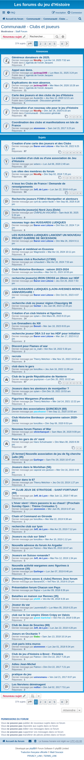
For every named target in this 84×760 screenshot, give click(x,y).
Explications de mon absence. (31, 82)
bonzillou (38, 272)
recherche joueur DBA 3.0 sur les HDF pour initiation (46, 333)
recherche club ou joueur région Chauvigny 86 (42, 303)
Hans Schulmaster (43, 442)
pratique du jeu (21, 674)
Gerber (37, 306)
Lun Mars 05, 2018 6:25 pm (63, 607)
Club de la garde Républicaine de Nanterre (39, 376)
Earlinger (39, 459)
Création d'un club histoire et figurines (37, 313)
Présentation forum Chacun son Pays (36, 587)
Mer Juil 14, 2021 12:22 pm (66, 401)
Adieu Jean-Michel (24, 664)
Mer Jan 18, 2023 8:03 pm (56, 326)
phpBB (32, 748)
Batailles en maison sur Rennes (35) (35, 596)
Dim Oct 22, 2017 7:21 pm (56, 667)
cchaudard (39, 262)
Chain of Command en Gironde (32, 516)
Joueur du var (21, 604)
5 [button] (54, 43)
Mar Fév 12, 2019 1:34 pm (63, 558)
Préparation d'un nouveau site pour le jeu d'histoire (45, 107)
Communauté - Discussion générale (42, 100)
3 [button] (45, 43)
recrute (16, 356)
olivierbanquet (41, 432)
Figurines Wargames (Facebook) (33, 398)
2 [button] (40, 43)
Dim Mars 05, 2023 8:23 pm (56, 316)
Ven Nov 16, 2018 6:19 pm (60, 581)
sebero (37, 164)
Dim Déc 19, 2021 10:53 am (56, 391)
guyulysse (39, 379)
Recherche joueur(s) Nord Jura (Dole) (36, 209)
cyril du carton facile (44, 201)
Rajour (37, 590)
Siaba (37, 636)
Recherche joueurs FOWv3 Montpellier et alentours (45, 198)
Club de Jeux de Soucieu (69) (31, 625)
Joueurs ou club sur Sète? (29, 536)
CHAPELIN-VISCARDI (45, 212)
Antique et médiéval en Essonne (33, 249)
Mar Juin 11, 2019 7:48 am (63, 495)
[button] (30, 43)
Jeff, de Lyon (41, 189)
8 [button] (62, 43)
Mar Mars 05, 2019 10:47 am (57, 548)
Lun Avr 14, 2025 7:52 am (57, 60)
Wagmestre (39, 252)
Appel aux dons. (22, 70)
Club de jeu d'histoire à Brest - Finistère (37, 654)
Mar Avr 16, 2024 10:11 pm (61, 252)
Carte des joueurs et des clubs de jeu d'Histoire (42, 95)
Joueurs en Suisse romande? (31, 555)
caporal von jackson (44, 470)
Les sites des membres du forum (33, 171)
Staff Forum (21, 31)
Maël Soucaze (56, 752)
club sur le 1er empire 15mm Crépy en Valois (41, 614)
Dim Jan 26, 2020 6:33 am (57, 110)
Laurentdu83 (40, 607)
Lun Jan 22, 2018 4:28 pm (63, 628)
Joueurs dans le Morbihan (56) (31, 467)
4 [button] (49, 43)
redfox (37, 687)
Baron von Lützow (43, 146)
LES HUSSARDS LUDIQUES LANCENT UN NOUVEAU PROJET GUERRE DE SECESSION (46, 236)
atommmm (39, 128)
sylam (37, 316)
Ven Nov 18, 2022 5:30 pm (57, 349)
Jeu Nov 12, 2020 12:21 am (59, 98)
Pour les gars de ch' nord (28, 439)
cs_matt (38, 349)
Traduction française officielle (34, 752)
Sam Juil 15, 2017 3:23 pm (61, 128)
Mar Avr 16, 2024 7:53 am (60, 262)
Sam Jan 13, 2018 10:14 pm (56, 636)
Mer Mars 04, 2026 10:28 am (64, 85)
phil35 (37, 599)
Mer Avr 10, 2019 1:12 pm (58, 539)
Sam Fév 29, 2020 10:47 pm (60, 459)
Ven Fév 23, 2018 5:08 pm (66, 617)
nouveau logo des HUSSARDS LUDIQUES (39, 222)
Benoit (37, 326)
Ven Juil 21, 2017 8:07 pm (62, 677)
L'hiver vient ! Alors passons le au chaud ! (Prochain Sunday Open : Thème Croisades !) (46, 504)
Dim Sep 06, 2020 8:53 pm (58, 423)
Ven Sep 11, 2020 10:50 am (62, 411)
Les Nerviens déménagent (29, 684)
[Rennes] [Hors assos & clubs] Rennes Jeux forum (44, 578)
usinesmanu (40, 677)
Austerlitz (38, 98)
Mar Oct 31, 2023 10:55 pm (59, 272)
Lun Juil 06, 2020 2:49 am (56, 164)
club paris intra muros (26, 643)
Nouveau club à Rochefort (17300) (34, 259)
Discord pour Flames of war (30, 346)
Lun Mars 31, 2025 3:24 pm (64, 73)
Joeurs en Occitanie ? (26, 633)
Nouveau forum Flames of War (31, 429)
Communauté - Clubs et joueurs (30, 26)
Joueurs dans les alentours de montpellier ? (40, 388)
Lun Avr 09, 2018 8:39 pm (56, 590)
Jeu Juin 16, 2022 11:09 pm (59, 369)
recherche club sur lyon (27, 526)
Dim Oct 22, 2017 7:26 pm (56, 657)
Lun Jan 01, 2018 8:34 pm (61, 646)
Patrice (37, 548)
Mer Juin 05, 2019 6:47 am (61, 509)
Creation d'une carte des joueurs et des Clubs (41, 143)
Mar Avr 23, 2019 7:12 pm (63, 529)
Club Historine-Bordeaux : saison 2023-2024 (40, 269)
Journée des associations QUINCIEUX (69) (39, 408)
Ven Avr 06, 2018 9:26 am (56, 599)
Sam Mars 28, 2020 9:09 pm (66, 432)
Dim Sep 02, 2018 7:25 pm (57, 174)
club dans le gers (23, 366)
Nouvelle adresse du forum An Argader (37, 545)
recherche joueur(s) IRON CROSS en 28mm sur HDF (45, 278)
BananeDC (39, 581)
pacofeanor (40, 411)
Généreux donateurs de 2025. (31, 57)
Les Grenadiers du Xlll (26, 323)
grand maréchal (42, 617)
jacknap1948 (40, 73)
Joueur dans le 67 (23, 479)
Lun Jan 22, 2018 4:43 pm (63, 189)
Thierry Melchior (42, 359)
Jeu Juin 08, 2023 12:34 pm (58, 306)
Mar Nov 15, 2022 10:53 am (67, 359)
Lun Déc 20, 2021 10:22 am (60, 379)
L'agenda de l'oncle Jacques (38, 62)
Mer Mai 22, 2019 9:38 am (58, 519)
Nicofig (37, 60)
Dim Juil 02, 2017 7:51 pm (56, 687)
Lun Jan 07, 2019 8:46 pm (59, 571)
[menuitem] (11, 12)
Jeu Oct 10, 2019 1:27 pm (66, 482)
